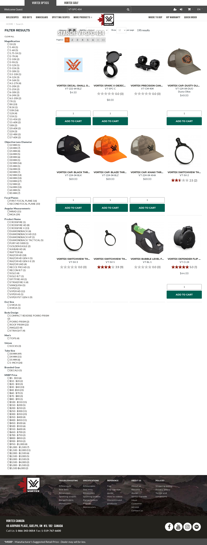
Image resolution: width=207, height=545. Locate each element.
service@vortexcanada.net (50, 533)
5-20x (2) (13, 86)
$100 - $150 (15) (17, 402)
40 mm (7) (14, 172)
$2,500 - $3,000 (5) (18, 456)
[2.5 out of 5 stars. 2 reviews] (184, 180)
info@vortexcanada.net (19, 533)
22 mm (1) (14, 145)
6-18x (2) (13, 92)
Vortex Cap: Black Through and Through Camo (90, 172)
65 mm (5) (14, 190)
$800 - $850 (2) (17, 438)
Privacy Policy (163, 489)
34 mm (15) (15, 356)
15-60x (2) (14, 122)
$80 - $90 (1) (15, 399)
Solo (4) (13, 273)
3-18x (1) (13, 71)
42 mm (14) (15, 175)
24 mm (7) (14, 148)
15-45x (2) (14, 119)
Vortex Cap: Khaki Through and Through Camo (164, 172)
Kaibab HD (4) (17, 249)
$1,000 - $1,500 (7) (18, 447)
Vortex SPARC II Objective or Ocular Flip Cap (125, 85)
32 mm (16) (15, 163)
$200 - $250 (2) (17, 408)
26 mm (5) (14, 154)
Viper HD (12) (16, 291)
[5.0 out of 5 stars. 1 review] (184, 267)
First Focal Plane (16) (22, 200)
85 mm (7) (14, 193)
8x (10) (12, 104)
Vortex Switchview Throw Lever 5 (118, 258)
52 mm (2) (14, 184)
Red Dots (64, 489)
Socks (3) (14, 346)
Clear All (9, 36)
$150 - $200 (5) (17, 405)
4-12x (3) (13, 77)
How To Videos (114, 496)
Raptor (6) (15, 252)
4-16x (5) (13, 80)
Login (181, 9)
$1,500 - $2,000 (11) (19, 450)
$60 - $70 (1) (15, 393)
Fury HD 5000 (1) (18, 243)
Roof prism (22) (18, 324)
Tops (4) (13, 338)
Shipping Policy (164, 486)
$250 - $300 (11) (17, 411)
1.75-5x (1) (14, 53)
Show (113, 30)
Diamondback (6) (19, 231)
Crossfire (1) (17, 222)
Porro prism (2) (18, 321)
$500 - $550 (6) (17, 426)
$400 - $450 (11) (17, 420)
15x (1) (12, 116)
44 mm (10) (15, 178)
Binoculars (64, 493)
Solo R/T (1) (16, 276)
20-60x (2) (14, 128)
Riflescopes (65, 486)
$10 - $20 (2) (15, 381)
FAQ (109, 486)
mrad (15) (14, 211)
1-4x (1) (13, 47)
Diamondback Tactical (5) (25, 240)
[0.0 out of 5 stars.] (110, 93)
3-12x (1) (13, 65)
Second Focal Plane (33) (24, 203)
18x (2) (12, 125)
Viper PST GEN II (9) (20, 297)
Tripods (87, 503)
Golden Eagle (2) (19, 246)
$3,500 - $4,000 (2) (18, 462)
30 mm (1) (14, 160)
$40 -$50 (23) (16, 390)
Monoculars (65, 503)
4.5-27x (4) (14, 83)
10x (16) (13, 110)
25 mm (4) (14, 151)
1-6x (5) (13, 50)
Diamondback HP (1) (21, 237)
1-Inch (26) (15, 362)
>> (103, 39)
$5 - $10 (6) (15, 378)
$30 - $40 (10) (16, 387)
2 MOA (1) (14, 304)
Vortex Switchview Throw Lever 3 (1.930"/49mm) (90, 258)
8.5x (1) (13, 107)
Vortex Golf (71, 3)
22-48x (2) (14, 134)
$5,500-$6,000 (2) (18, 468)
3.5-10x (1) (14, 74)
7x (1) (12, 101)
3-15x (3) (13, 68)
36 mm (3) (14, 169)
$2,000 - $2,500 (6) (18, 453)
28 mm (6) (14, 157)
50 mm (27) (15, 181)
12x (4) (12, 113)
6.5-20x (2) (14, 98)
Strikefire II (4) (18, 282)
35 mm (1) (14, 166)
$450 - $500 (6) (17, 423)
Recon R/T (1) (17, 270)
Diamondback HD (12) (22, 234)
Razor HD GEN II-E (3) (21, 261)
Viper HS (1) (15, 294)
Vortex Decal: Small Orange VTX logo (83, 85)
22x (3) (12, 131)
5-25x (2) (13, 89)
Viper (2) (14, 288)
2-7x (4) (13, 56)
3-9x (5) (13, 62)
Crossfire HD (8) (19, 225)
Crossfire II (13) (18, 228)
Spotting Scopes (67, 496)
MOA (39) (14, 214)
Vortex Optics (40, 3)
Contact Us (137, 510)
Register (175, 9)
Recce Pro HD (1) (19, 267)
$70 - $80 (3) (15, 396)
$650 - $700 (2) (17, 432)
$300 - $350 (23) (17, 414)
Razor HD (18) (17, 255)
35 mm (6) (14, 359)
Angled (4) (15, 327)
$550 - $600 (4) (17, 429)
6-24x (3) (13, 95)
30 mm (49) (15, 353)
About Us (136, 486)
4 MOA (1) (14, 307)
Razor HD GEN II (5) (20, 258)
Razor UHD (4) (17, 264)
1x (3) (12, 44)
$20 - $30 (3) (15, 384)
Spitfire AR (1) (17, 279)
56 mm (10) (15, 187)
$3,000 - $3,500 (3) (18, 459)
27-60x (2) (14, 137)
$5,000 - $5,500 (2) (18, 465)
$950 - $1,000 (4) (17, 444)
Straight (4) (16, 330)
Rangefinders (66, 500)
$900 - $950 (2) (17, 441)
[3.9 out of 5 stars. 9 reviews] (110, 267)
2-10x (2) (13, 59)
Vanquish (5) (16, 285)
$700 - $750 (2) (17, 435)
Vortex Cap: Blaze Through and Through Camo (127, 172)
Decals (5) (15, 370)
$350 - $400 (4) (17, 417)
